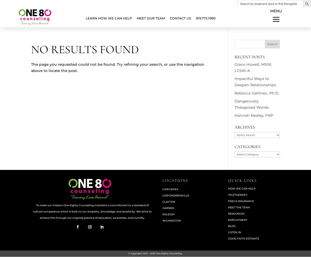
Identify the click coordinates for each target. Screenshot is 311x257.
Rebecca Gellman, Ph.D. (257, 93)
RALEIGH (168, 214)
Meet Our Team (151, 18)
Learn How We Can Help (109, 18)
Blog (232, 226)
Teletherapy (238, 195)
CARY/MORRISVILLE (175, 195)
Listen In (234, 232)
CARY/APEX (170, 189)
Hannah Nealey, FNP (254, 115)
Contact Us (180, 18)
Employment (237, 220)
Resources (236, 213)
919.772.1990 (206, 18)
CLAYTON (168, 202)
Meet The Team (239, 207)
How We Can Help (241, 188)
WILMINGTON (171, 220)
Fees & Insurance (241, 201)
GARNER (168, 208)
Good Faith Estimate (243, 238)
